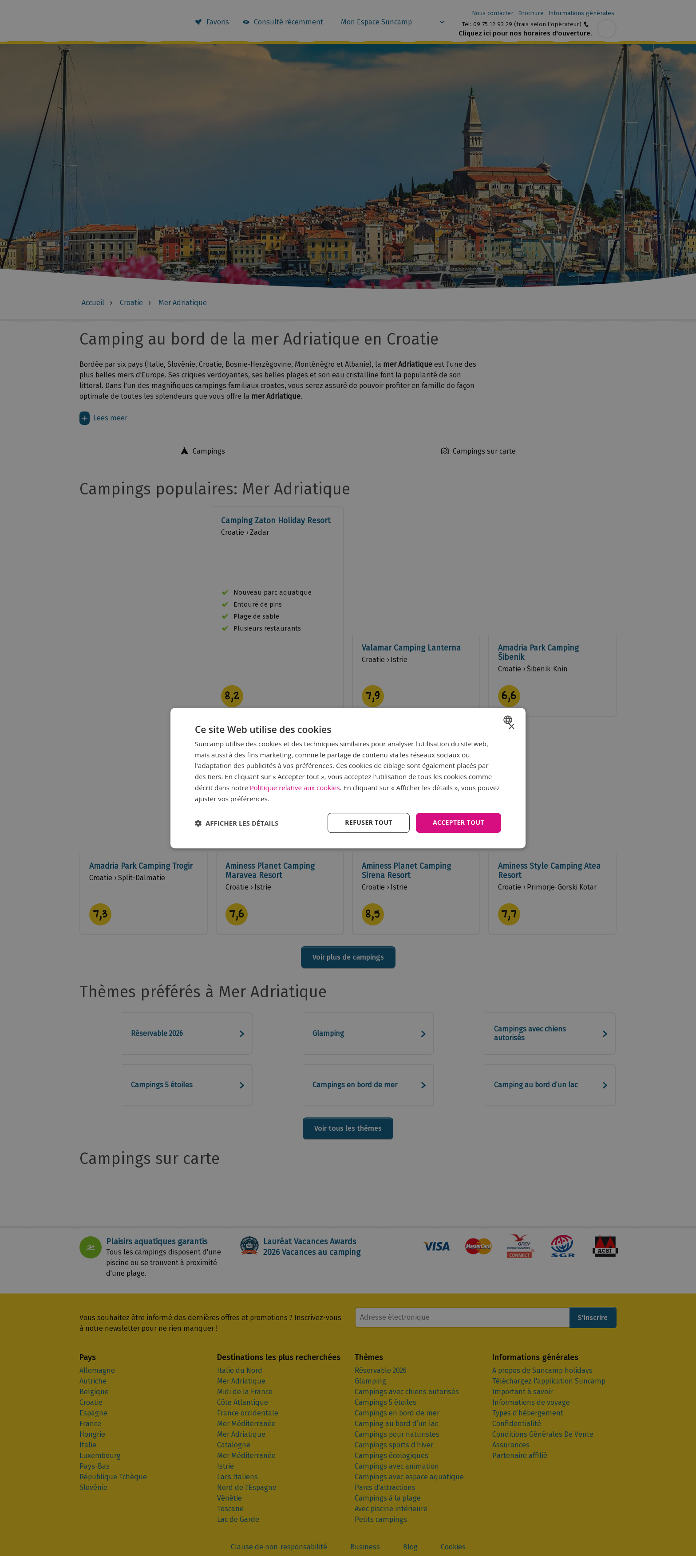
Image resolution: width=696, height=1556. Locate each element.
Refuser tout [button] (368, 823)
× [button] (511, 727)
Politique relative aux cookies (295, 787)
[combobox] (508, 719)
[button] (236, 823)
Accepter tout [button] (458, 823)
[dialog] (348, 778)
